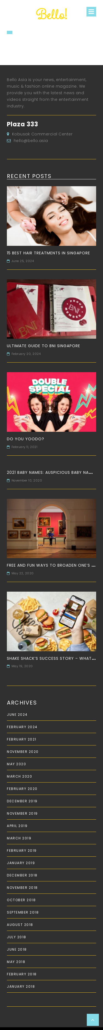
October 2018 (21, 900)
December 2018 (22, 875)
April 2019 (17, 825)
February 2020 (22, 788)
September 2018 (23, 912)
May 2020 (16, 764)
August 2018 (20, 924)
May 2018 (16, 961)
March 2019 (19, 838)
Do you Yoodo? (25, 439)
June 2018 (17, 949)
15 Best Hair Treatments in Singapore (48, 253)
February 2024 (22, 727)
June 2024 (17, 714)
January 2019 (21, 863)
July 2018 (16, 937)
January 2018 (21, 986)
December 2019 (22, 801)
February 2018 (22, 974)
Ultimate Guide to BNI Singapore (43, 346)
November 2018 (22, 887)
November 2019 (22, 813)
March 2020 (19, 776)
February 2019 (22, 850)
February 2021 (22, 739)
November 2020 (23, 751)
